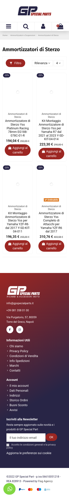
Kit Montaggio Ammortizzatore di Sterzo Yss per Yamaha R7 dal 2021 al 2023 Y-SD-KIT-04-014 (51, 130)
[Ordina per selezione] (42, 63)
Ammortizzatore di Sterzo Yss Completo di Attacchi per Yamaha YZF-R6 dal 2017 (51, 222)
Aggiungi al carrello (18, 150)
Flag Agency (45, 481)
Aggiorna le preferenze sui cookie (28, 453)
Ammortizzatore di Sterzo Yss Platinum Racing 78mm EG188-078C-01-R (17, 128)
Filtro (15, 63)
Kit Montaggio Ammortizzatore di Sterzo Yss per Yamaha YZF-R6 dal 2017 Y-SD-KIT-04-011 (17, 222)
